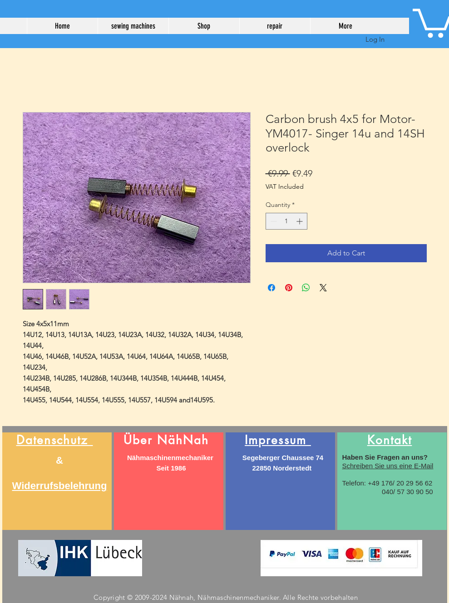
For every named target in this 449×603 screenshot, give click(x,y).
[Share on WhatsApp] (306, 287)
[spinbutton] (286, 221)
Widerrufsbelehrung (59, 485)
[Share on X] (323, 287)
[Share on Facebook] (271, 287)
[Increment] (300, 221)
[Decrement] (272, 221)
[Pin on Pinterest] (288, 287)
